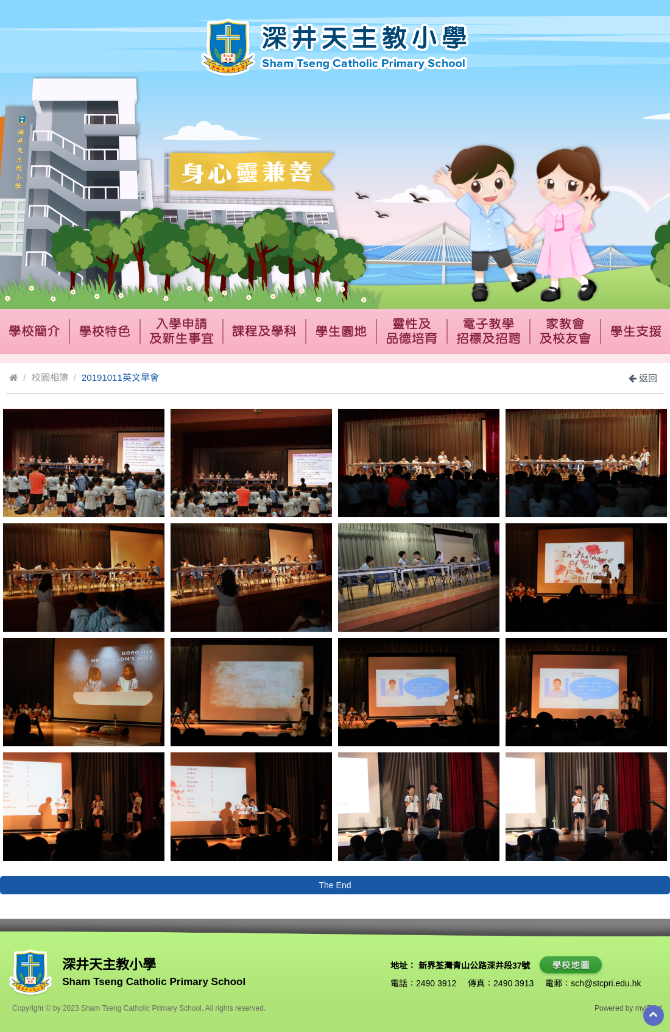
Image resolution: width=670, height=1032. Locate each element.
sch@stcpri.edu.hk (606, 983)
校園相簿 (50, 377)
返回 (643, 378)
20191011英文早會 (120, 377)
